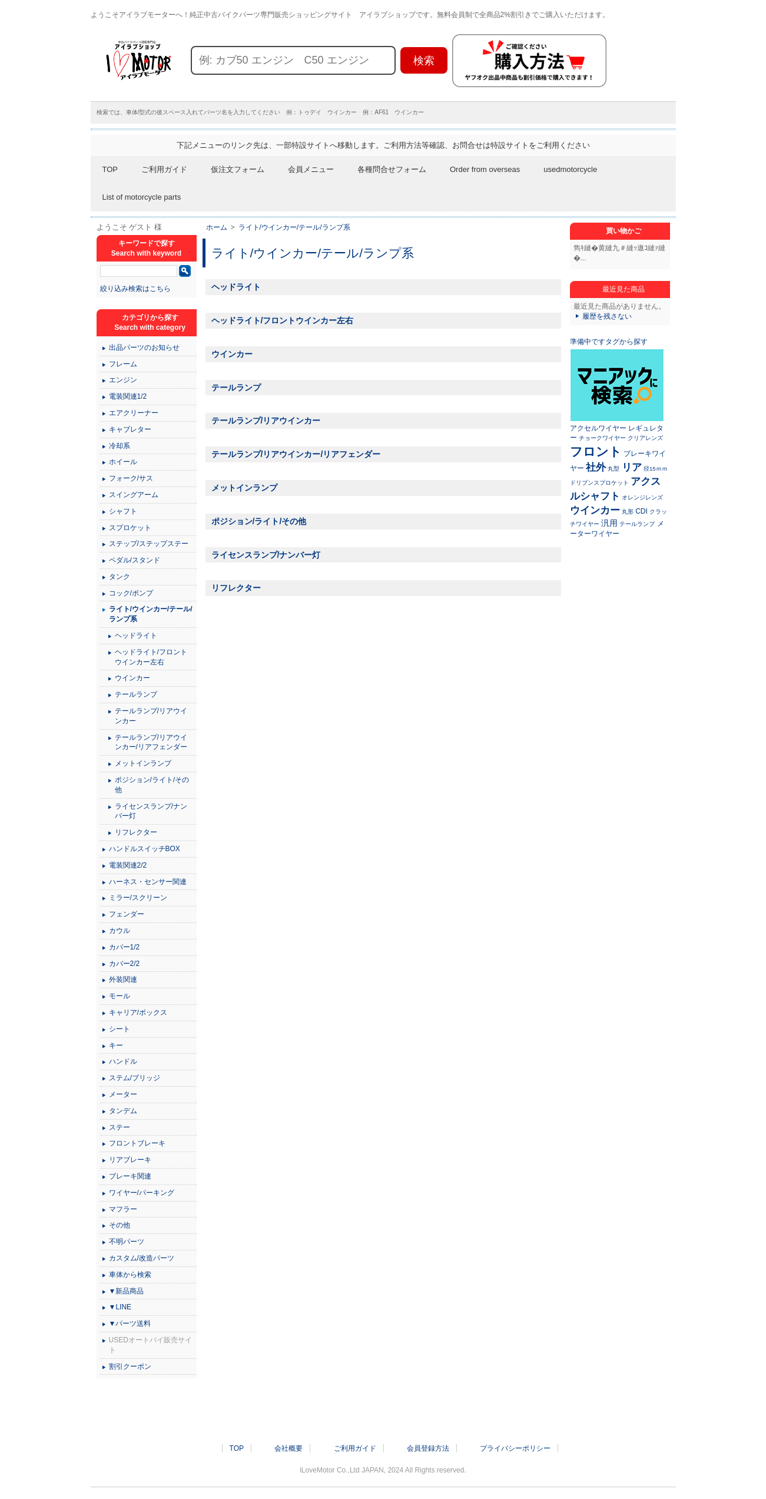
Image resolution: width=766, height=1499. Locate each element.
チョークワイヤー (602, 438)
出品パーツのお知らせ (144, 347)
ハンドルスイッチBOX (144, 849)
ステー (119, 1127)
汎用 (609, 523)
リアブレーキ (130, 1160)
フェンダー (126, 914)
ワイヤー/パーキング (141, 1193)
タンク (119, 577)
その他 (119, 1225)
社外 (596, 467)
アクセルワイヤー (598, 428)
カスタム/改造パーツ (141, 1258)
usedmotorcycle (570, 169)
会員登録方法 (428, 1448)
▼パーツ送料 (130, 1323)
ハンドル (123, 1061)
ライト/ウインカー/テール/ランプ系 (294, 227)
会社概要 (288, 1448)
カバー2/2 (124, 963)
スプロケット (130, 528)
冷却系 (119, 446)
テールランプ (236, 387)
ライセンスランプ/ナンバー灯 (266, 555)
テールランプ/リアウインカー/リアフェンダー (296, 454)
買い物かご (623, 231)
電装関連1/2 (128, 396)
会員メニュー (311, 169)
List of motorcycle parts (141, 197)
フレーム (123, 364)
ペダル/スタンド (134, 560)
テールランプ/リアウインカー (266, 420)
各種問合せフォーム (391, 169)
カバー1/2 (124, 947)
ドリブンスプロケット (599, 482)
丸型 (613, 468)
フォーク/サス (131, 478)
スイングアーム (133, 495)
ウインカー (232, 354)
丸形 (628, 511)
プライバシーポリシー (515, 1448)
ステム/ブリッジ (134, 1078)
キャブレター (130, 429)
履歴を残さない (607, 316)
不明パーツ (126, 1241)
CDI (641, 511)
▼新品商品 (126, 1291)
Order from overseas (485, 169)
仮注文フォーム (237, 169)
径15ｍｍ (656, 468)
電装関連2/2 (128, 865)
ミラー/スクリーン (138, 898)
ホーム (216, 227)
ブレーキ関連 (130, 1176)
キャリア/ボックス (138, 1012)
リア (632, 467)
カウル (119, 930)
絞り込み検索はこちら (135, 288)
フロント (596, 451)
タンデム (123, 1111)
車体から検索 (130, 1274)
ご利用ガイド (164, 169)
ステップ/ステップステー (148, 544)
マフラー (123, 1209)
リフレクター (236, 588)
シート (119, 1029)
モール (119, 996)
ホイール (123, 462)
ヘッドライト (236, 287)
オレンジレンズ (642, 497)
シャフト (123, 511)
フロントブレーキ (137, 1143)
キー (116, 1045)
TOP (110, 169)
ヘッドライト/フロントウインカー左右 (282, 320)
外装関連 (123, 979)
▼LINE (120, 1307)
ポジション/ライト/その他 (259, 521)
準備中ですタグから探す (609, 341)
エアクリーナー (133, 413)
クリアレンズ (645, 438)
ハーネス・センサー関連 (148, 882)
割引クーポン (130, 1366)
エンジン (123, 380)
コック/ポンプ (131, 593)
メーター (123, 1094)
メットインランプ (244, 487)
